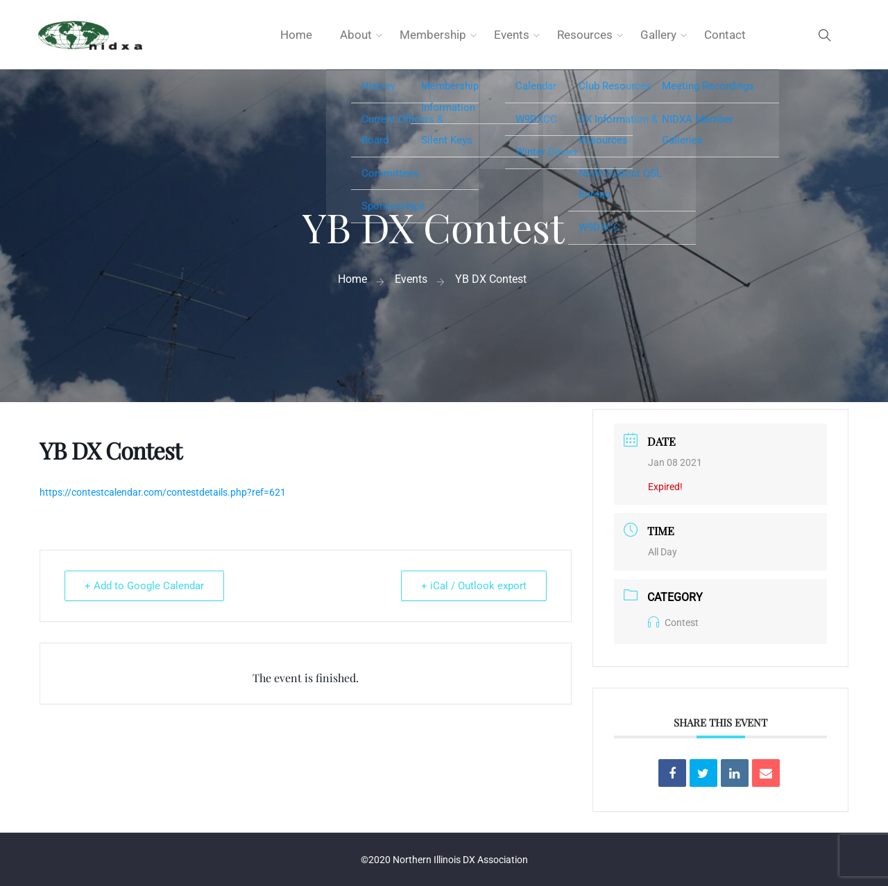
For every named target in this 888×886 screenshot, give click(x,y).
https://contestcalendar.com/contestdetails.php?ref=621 (163, 492)
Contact (725, 35)
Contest (673, 622)
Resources (585, 35)
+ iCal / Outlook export (474, 586)
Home (296, 35)
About (356, 35)
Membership (433, 35)
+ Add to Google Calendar (144, 586)
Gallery (658, 35)
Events (511, 35)
